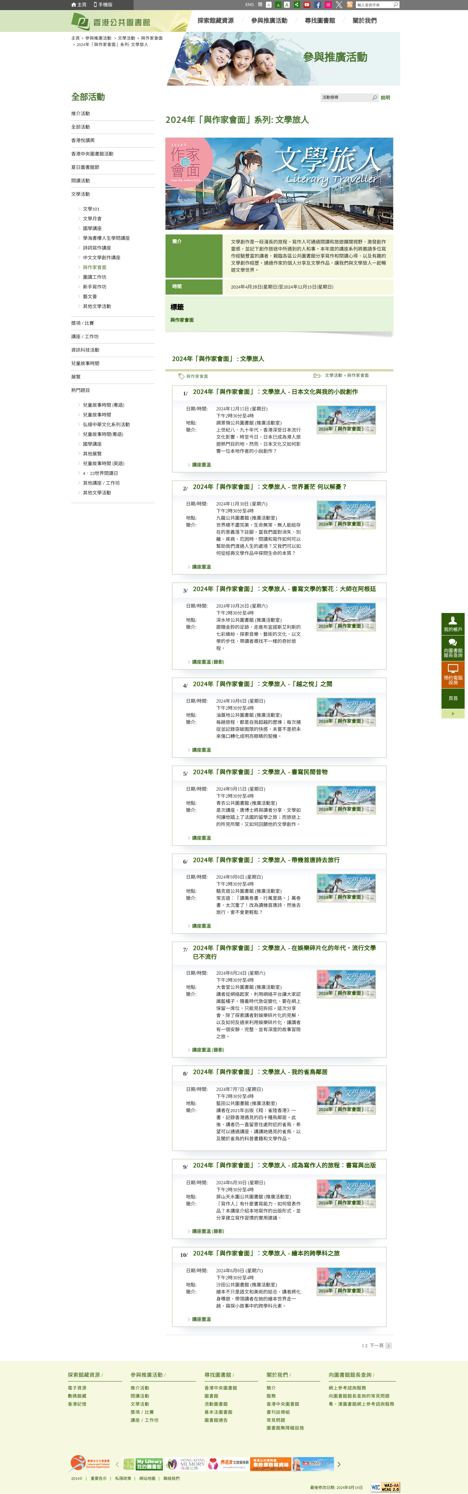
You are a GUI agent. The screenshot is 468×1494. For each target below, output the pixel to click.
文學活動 (126, 38)
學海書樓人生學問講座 (106, 238)
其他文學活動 (97, 306)
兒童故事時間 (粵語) (104, 405)
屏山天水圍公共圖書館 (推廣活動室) (253, 1196)
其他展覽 (92, 454)
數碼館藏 (77, 1396)
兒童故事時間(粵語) (103, 434)
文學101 (91, 209)
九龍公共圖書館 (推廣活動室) (246, 518)
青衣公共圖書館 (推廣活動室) (246, 803)
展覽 (76, 377)
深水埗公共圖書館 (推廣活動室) (249, 620)
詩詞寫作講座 (97, 248)
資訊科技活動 (85, 350)
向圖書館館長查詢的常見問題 (359, 1396)
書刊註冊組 (278, 1412)
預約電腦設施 (453, 680)
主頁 (82, 5)
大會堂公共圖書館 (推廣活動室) (249, 987)
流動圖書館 (216, 1404)
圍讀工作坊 (94, 277)
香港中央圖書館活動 (92, 154)
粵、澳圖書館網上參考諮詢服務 (361, 1404)
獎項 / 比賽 (82, 323)
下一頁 (381, 1346)
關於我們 (365, 21)
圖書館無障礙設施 (285, 1428)
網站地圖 (147, 1478)
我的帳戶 (453, 629)
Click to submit (374, 97)
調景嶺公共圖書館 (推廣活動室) (249, 423)
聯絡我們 (171, 1478)
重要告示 (99, 1478)
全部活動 (80, 127)
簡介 (271, 1388)
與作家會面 (152, 38)
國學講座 (92, 228)
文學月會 (92, 219)
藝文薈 (90, 297)
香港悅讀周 (83, 140)
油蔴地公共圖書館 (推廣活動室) (249, 715)
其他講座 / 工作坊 (101, 483)
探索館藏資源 (215, 21)
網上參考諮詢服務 (347, 1388)
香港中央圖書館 (220, 1388)
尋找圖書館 (320, 21)
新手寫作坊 (94, 287)
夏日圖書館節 (85, 167)
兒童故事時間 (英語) (104, 464)
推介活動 (80, 114)
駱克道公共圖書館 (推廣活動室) (249, 891)
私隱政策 (123, 1478)
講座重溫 (201, 465)
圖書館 (211, 1396)
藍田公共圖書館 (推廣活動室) (246, 1103)
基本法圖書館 (218, 1412)
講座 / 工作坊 (85, 337)
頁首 (453, 698)
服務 (271, 1396)
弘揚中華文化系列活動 (106, 425)
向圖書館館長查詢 (453, 653)
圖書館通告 (216, 1420)
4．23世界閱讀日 (100, 473)
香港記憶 (77, 1404)
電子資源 (77, 1388)
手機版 (105, 5)
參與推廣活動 (269, 21)
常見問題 (276, 1420)
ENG (249, 4)
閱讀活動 (80, 181)
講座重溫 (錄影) (208, 662)
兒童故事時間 (85, 363)
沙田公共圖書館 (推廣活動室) (246, 1284)
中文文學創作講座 (102, 258)
